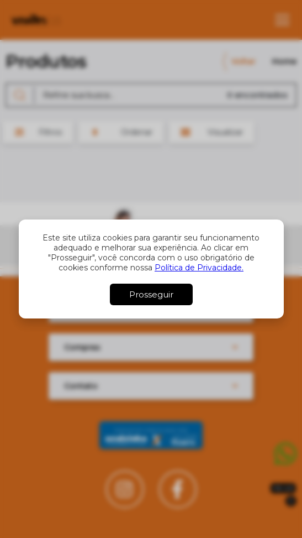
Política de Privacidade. (199, 268)
